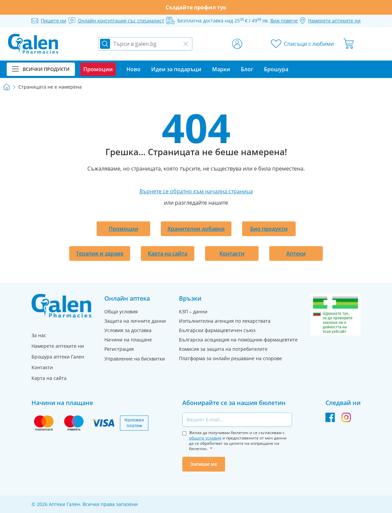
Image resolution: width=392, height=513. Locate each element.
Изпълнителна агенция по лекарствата (225, 321)
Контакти (231, 253)
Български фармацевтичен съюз (217, 330)
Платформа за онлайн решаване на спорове (230, 358)
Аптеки (296, 253)
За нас (38, 335)
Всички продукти (41, 69)
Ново (133, 69)
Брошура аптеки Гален (57, 356)
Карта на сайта (167, 253)
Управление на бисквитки (134, 358)
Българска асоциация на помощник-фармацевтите (238, 339)
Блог (247, 69)
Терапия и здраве (99, 253)
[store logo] (33, 44)
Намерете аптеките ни (57, 346)
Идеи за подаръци (176, 69)
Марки (221, 69)
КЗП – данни (193, 311)
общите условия (205, 438)
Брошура (276, 69)
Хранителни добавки (196, 228)
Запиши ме (203, 464)
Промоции (123, 228)
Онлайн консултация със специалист (121, 20)
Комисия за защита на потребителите (223, 349)
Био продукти (269, 228)
